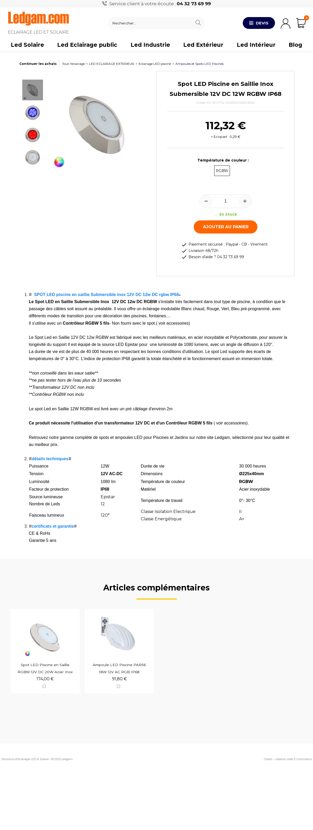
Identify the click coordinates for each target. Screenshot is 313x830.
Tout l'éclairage (73, 64)
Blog (295, 45)
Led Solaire (27, 45)
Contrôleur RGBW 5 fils (86, 323)
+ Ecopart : (220, 136)
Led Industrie (150, 45)
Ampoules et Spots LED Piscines (199, 64)
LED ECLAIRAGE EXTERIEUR (111, 64)
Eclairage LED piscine (155, 64)
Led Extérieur (203, 45)
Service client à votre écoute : (160, 3)
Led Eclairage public (87, 45)
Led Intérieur (256, 45)
